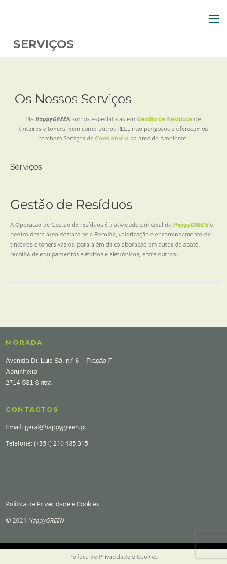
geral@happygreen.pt (55, 427)
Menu (213, 18)
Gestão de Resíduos (165, 119)
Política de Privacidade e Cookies (52, 504)
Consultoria (111, 138)
